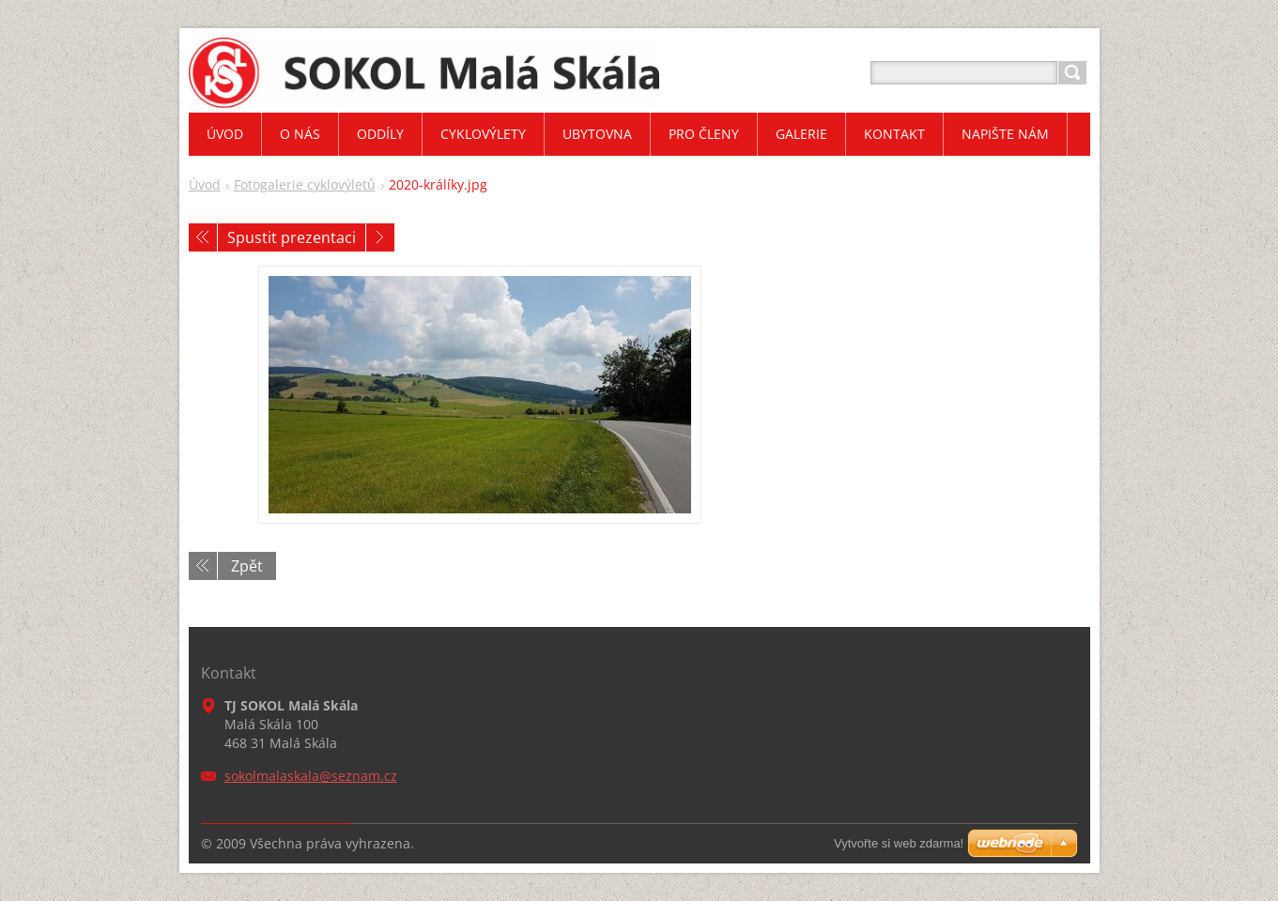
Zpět (247, 566)
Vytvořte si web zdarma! (898, 843)
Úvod (205, 184)
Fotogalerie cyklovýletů (305, 184)
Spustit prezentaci (291, 237)
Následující (380, 237)
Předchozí (203, 237)
